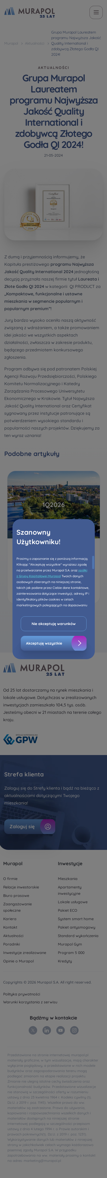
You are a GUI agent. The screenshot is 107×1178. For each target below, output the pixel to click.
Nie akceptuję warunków (54, 623)
